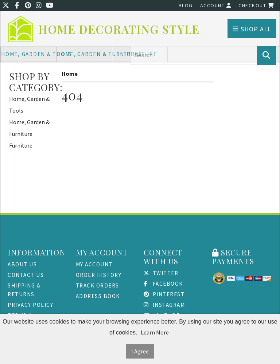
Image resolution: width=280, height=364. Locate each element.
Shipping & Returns (24, 290)
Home (70, 73)
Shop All (252, 29)
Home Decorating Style (119, 29)
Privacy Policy (30, 304)
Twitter (161, 273)
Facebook (163, 283)
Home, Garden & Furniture (84, 54)
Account (216, 5)
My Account (94, 264)
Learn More (155, 332)
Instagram (164, 304)
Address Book (98, 296)
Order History (99, 274)
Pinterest (164, 294)
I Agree (140, 351)
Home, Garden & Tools (29, 54)
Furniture (20, 145)
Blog (186, 5)
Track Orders (97, 285)
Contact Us (26, 274)
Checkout (256, 5)
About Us (22, 264)
